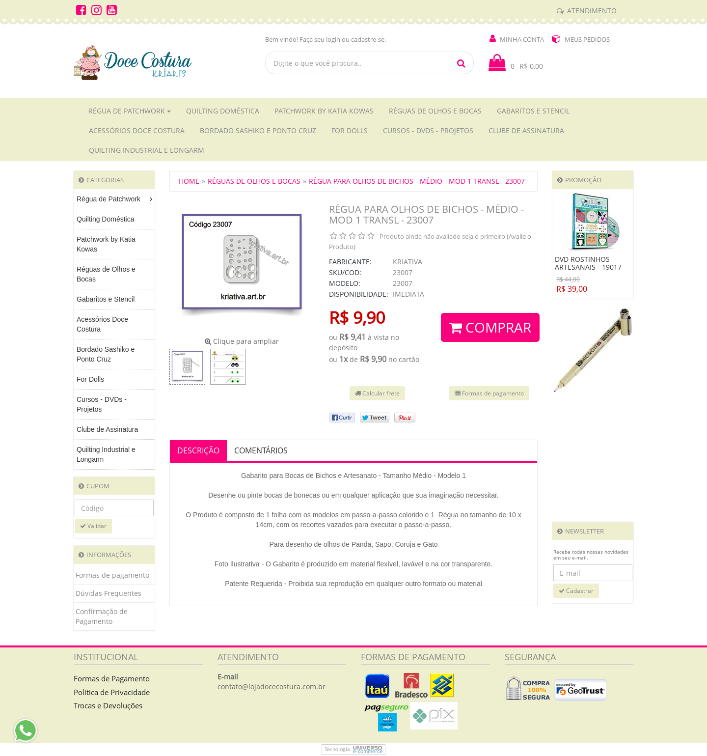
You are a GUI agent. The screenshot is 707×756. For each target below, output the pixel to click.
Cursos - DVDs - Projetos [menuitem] (102, 404)
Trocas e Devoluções (108, 705)
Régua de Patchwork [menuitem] (116, 199)
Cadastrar (576, 591)
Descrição (198, 450)
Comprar (490, 327)
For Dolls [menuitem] (90, 379)
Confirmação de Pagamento (102, 616)
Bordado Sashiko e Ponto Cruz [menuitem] (106, 354)
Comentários (261, 450)
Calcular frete (377, 393)
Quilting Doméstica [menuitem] (106, 219)
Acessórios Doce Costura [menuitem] (102, 324)
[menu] (114, 329)
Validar (93, 526)
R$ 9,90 (357, 317)
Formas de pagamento (112, 575)
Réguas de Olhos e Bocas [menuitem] (106, 274)
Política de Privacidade (112, 692)
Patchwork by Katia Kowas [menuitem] (106, 244)
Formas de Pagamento (112, 678)
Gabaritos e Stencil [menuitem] (106, 299)
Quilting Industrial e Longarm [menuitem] (106, 454)
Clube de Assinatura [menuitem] (107, 429)
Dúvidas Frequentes (108, 593)
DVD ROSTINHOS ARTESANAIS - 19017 (588, 263)
